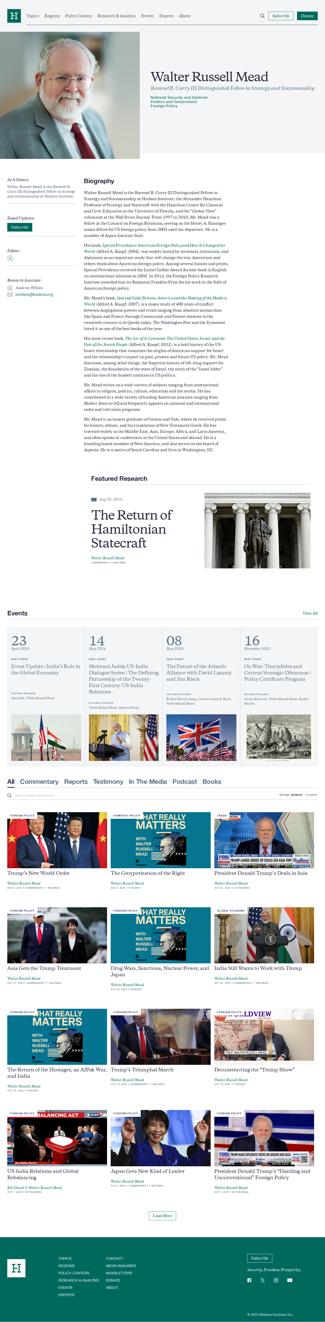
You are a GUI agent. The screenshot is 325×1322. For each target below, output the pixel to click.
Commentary (99, 562)
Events (147, 16)
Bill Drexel (15, 1188)
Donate (113, 1280)
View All (310, 613)
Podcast (184, 781)
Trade (222, 815)
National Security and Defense (179, 97)
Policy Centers (78, 16)
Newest (297, 794)
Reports (76, 781)
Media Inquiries (121, 1265)
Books (211, 781)
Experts (166, 16)
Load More (162, 1215)
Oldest (312, 794)
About (184, 16)
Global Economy (231, 910)
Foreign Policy (164, 106)
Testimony (108, 781)
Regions (52, 16)
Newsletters (119, 1273)
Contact (114, 1258)
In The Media (148, 781)
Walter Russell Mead (107, 558)
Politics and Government (174, 101)
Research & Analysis (117, 16)
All (11, 781)
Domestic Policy (126, 815)
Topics (32, 16)
